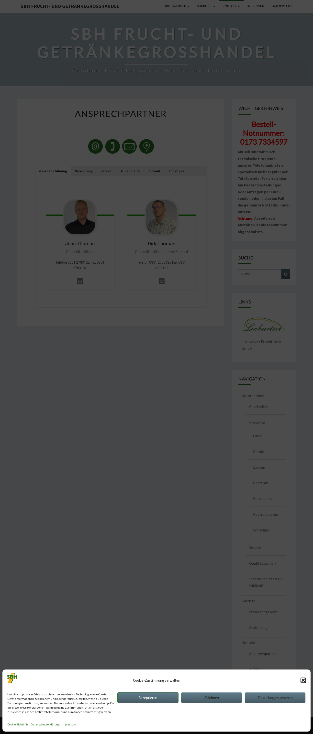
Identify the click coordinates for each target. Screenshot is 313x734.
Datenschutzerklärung (45, 724)
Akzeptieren (148, 697)
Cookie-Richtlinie (17, 724)
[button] (303, 680)
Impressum (69, 724)
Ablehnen (211, 697)
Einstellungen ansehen (275, 697)
